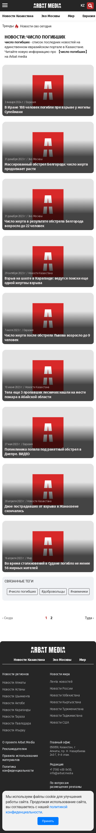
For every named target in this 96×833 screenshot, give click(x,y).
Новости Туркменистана (67, 709)
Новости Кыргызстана (65, 702)
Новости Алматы (14, 683)
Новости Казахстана (17, 16)
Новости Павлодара (16, 723)
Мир (71, 16)
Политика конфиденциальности (18, 769)
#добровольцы (53, 591)
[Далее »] (89, 618)
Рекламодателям (14, 749)
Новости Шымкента (16, 696)
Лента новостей (61, 682)
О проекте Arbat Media (18, 742)
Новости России (61, 688)
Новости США (59, 722)
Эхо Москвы (50, 16)
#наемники (79, 591)
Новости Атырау (13, 730)
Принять (48, 821)
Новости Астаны (13, 689)
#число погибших (22, 591)
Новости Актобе (13, 703)
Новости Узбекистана (65, 695)
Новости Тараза (13, 717)
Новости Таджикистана (66, 716)
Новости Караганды (16, 710)
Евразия (89, 16)
